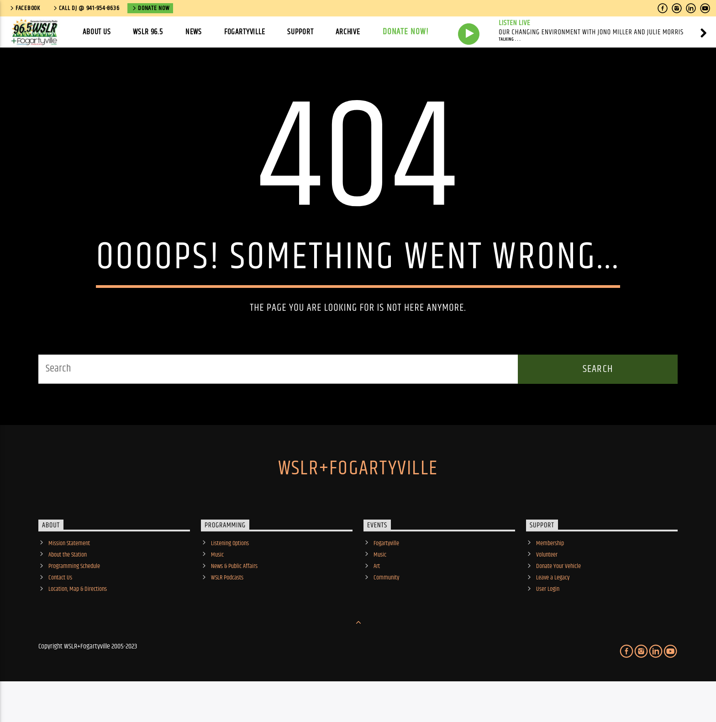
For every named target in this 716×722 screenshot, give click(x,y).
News (193, 32)
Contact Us (60, 607)
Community (386, 607)
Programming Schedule (74, 596)
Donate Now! (406, 31)
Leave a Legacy (552, 607)
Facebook (24, 8)
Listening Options (230, 573)
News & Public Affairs (234, 596)
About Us (97, 32)
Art (377, 596)
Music (217, 584)
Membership (550, 573)
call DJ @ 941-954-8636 (86, 8)
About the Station (67, 584)
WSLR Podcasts (227, 607)
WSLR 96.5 (148, 32)
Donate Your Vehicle (558, 596)
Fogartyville (244, 32)
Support (300, 32)
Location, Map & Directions (77, 619)
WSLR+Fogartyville (358, 498)
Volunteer (547, 584)
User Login (547, 619)
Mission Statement (69, 573)
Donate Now (150, 8)
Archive (348, 32)
